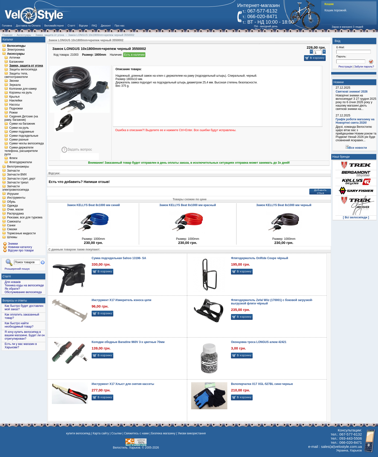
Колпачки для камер (23, 88)
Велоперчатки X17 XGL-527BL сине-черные (262, 384)
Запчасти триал (17, 182)
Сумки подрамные (21, 132)
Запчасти (13, 170)
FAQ (94, 25)
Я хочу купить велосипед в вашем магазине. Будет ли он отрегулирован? (25, 335)
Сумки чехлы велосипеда (26, 143)
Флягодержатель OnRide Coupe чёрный (259, 258)
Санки (11, 225)
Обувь (11, 201)
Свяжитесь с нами (136, 433)
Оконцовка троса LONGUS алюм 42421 (258, 342)
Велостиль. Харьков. (127, 447)
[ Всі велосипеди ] (356, 217)
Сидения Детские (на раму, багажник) (21, 118)
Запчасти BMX (17, 174)
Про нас (120, 25)
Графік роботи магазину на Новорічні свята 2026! (355, 121)
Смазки (12, 229)
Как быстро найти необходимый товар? (19, 325)
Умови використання (192, 433)
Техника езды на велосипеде (24, 285)
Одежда (12, 205)
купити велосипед (78, 433)
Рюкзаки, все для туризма (24, 217)
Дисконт (106, 25)
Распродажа (15, 213)
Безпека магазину (163, 433)
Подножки (16, 108)
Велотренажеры (18, 166)
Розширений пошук (17, 268)
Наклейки (15, 100)
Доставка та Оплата (28, 25)
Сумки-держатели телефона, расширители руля (21, 151)
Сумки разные (18, 139)
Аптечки (14, 58)
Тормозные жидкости (21, 233)
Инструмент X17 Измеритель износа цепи (121, 300)
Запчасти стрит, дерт (21, 178)
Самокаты (14, 221)
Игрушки (13, 193)
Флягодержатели (20, 162)
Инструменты (16, 198)
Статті (71, 25)
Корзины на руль (20, 92)
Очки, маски (15, 209)
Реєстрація (345, 66)
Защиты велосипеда (23, 69)
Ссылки (116, 433)
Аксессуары (16, 53)
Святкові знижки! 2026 (352, 91)
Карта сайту (101, 433)
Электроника (16, 50)
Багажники (16, 61)
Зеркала (14, 85)
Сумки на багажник (22, 124)
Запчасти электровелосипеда (15, 188)
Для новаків (12, 282)
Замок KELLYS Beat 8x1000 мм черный (283, 205)
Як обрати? (12, 288)
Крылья (14, 96)
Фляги (13, 158)
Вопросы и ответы (15, 300)
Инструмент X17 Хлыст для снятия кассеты (123, 384)
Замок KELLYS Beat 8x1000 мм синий (93, 205)
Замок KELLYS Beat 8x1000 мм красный (187, 205)
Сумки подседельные (23, 135)
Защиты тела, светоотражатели (16, 75)
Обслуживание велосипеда (23, 292)
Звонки (14, 81)
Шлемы (12, 237)
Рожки (13, 112)
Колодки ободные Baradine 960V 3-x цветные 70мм (128, 342)
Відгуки (83, 25)
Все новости (358, 147)
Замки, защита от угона (26, 65)
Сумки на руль (19, 127)
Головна (7, 25)
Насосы (14, 104)
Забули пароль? (364, 66)
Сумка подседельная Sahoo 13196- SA (119, 258)
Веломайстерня (54, 25)
